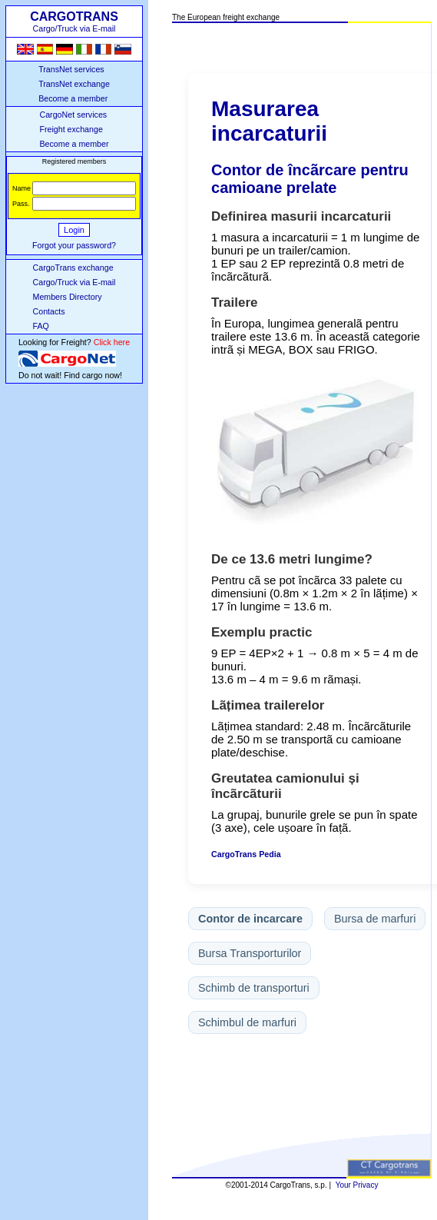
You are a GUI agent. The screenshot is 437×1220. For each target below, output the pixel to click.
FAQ (41, 326)
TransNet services (71, 69)
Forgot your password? (74, 245)
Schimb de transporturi (254, 988)
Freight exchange (70, 129)
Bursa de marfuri (374, 919)
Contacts (49, 311)
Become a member (73, 98)
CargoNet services (73, 114)
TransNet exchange (74, 83)
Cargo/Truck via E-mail (74, 282)
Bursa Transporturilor (249, 953)
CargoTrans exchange (73, 267)
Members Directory (67, 296)
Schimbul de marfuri (247, 1022)
